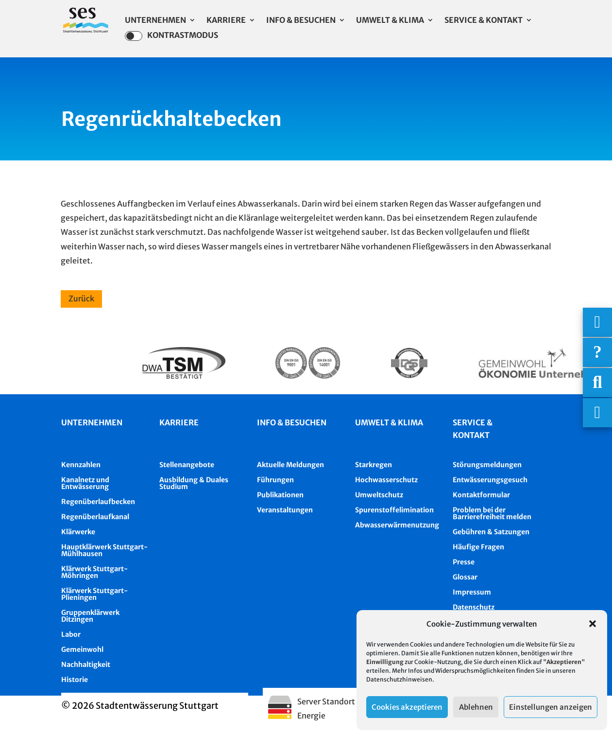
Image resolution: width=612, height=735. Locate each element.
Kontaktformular (481, 494)
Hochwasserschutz (386, 479)
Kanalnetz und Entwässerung (85, 483)
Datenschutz (473, 607)
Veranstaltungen (285, 510)
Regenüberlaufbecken (98, 501)
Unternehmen (155, 21)
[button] (592, 624)
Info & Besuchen (301, 21)
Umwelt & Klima (390, 21)
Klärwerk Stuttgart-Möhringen (94, 572)
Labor (71, 634)
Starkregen (373, 464)
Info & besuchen (291, 422)
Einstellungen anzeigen (550, 707)
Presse (464, 562)
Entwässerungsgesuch (490, 479)
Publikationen (280, 494)
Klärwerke (78, 531)
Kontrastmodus (171, 36)
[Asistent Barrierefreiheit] (597, 412)
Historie (74, 679)
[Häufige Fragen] (597, 352)
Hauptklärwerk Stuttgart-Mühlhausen (104, 550)
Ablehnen (476, 707)
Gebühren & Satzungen (491, 531)
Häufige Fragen (478, 546)
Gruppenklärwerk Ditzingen (90, 616)
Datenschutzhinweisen (399, 679)
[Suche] (597, 382)
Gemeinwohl (82, 649)
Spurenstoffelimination (394, 510)
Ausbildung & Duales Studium (193, 483)
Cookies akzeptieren (407, 707)
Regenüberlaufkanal (95, 516)
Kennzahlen (81, 464)
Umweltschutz (379, 494)
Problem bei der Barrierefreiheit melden (492, 513)
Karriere (226, 21)
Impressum (472, 592)
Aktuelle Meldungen (290, 464)
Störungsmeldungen (487, 464)
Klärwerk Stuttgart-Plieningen (94, 594)
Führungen (275, 479)
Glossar (465, 577)
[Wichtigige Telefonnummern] (597, 322)
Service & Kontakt (483, 21)
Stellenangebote (186, 464)
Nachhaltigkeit (85, 664)
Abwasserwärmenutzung (397, 525)
